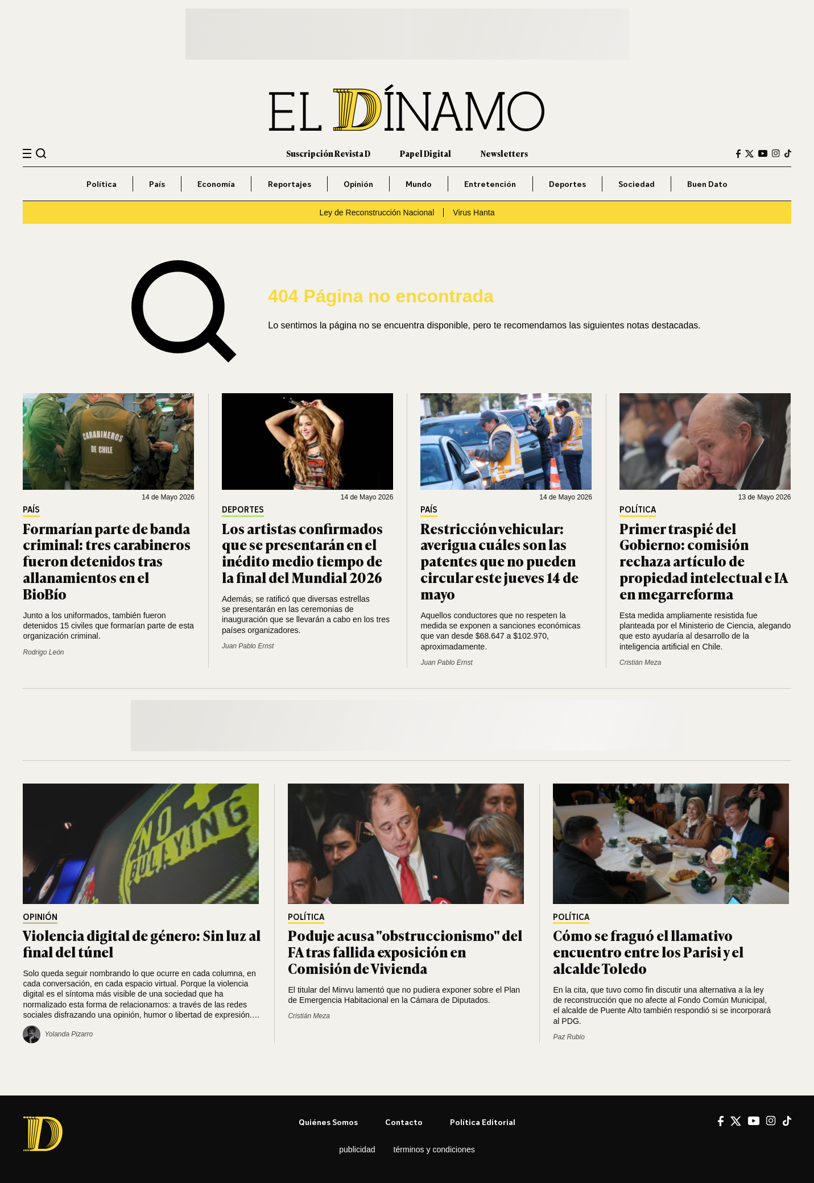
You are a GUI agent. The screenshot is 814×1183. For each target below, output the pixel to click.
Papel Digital (425, 153)
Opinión (358, 184)
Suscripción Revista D (328, 153)
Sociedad (636, 184)
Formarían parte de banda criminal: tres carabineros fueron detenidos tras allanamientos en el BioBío (107, 560)
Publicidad (357, 1149)
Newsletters (504, 153)
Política (101, 184)
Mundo (419, 184)
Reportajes (289, 184)
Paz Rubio (568, 1037)
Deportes (567, 184)
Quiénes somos (328, 1122)
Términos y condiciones (434, 1149)
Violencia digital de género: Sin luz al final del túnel (142, 943)
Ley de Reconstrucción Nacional (376, 212)
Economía (216, 184)
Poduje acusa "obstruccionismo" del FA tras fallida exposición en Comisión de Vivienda (405, 951)
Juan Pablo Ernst (248, 646)
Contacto (404, 1122)
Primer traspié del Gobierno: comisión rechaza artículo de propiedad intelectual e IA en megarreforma (703, 560)
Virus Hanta (473, 212)
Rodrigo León (43, 652)
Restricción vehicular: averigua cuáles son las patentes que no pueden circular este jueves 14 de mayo (499, 560)
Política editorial (482, 1122)
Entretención (490, 184)
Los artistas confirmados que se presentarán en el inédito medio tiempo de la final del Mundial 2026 (302, 552)
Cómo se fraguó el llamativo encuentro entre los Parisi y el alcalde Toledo (648, 951)
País (157, 184)
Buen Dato (707, 184)
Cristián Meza (640, 663)
